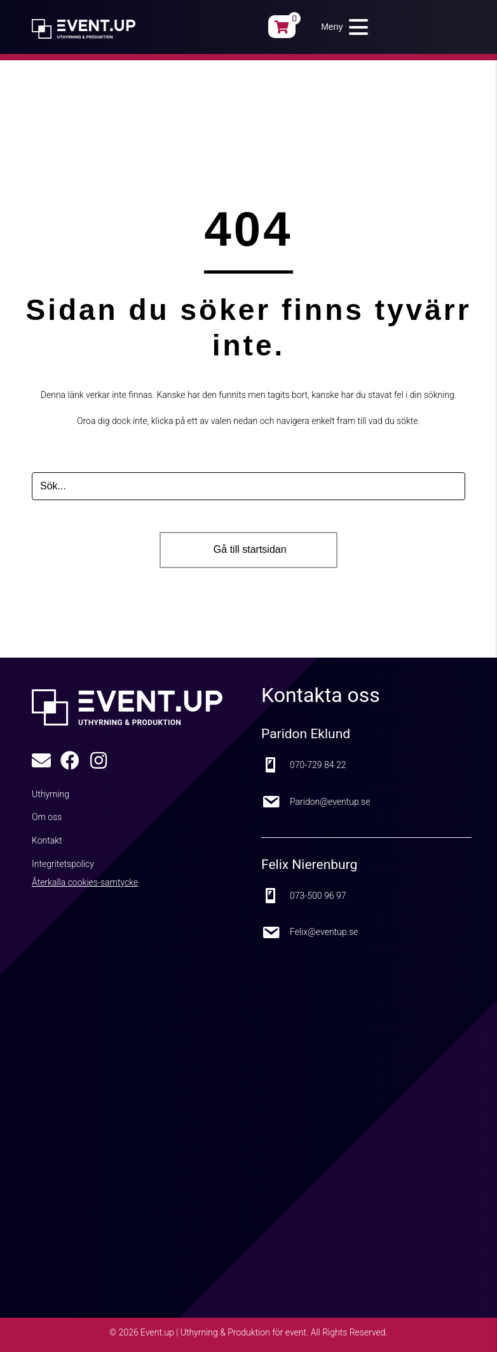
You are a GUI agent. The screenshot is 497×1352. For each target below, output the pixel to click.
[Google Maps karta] (216, 1108)
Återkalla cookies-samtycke (85, 882)
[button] (341, 27)
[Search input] (248, 486)
